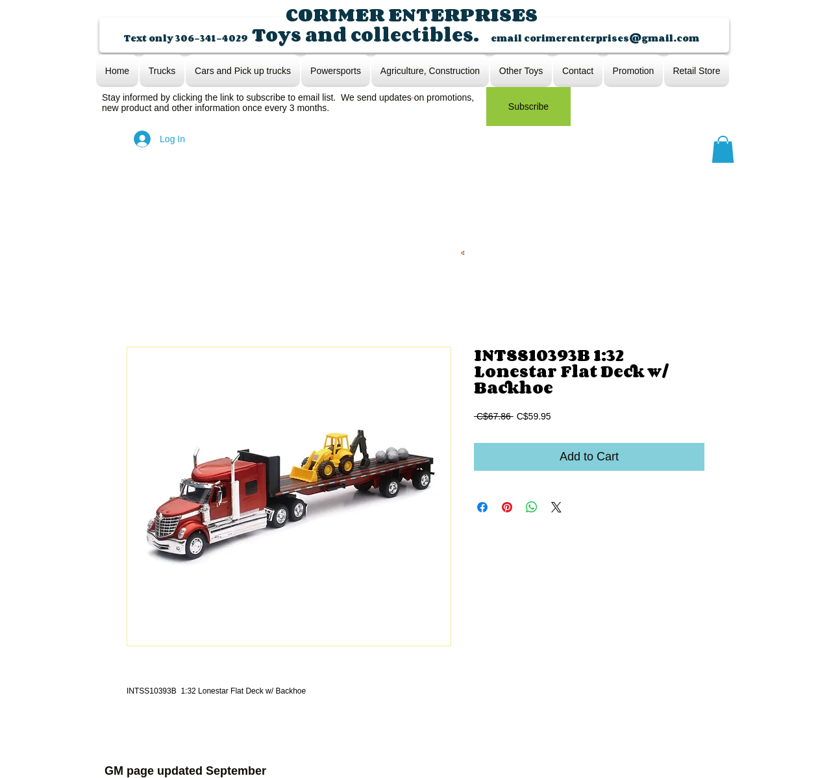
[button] (723, 149)
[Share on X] (556, 507)
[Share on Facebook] (482, 507)
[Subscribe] (528, 106)
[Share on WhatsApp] (532, 507)
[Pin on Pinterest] (507, 507)
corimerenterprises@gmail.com (611, 38)
